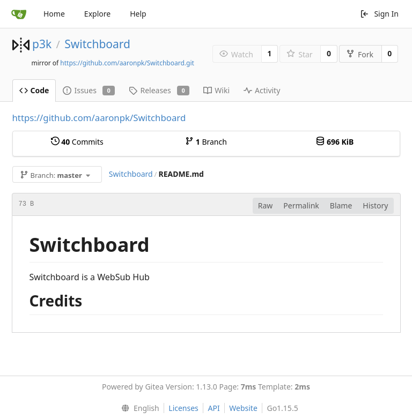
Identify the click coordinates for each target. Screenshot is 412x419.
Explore (97, 14)
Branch (206, 142)
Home (54, 14)
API (213, 408)
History (375, 205)
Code (34, 90)
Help (138, 14)
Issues (89, 90)
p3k (42, 43)
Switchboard (97, 43)
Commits (77, 142)
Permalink (301, 205)
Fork (359, 54)
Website (243, 408)
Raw (265, 205)
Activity (262, 90)
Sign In (379, 14)
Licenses (183, 408)
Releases (159, 90)
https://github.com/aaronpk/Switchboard (99, 117)
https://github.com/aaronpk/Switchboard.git (127, 63)
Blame (341, 205)
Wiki (216, 90)
